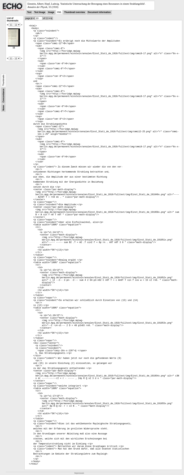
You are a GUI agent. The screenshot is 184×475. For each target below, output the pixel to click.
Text (29, 12)
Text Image (39, 12)
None (3, 108)
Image (51, 12)
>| (51, 18)
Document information (99, 12)
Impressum (79, 473)
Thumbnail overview (74, 12)
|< (32, 18)
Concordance (3, 96)
